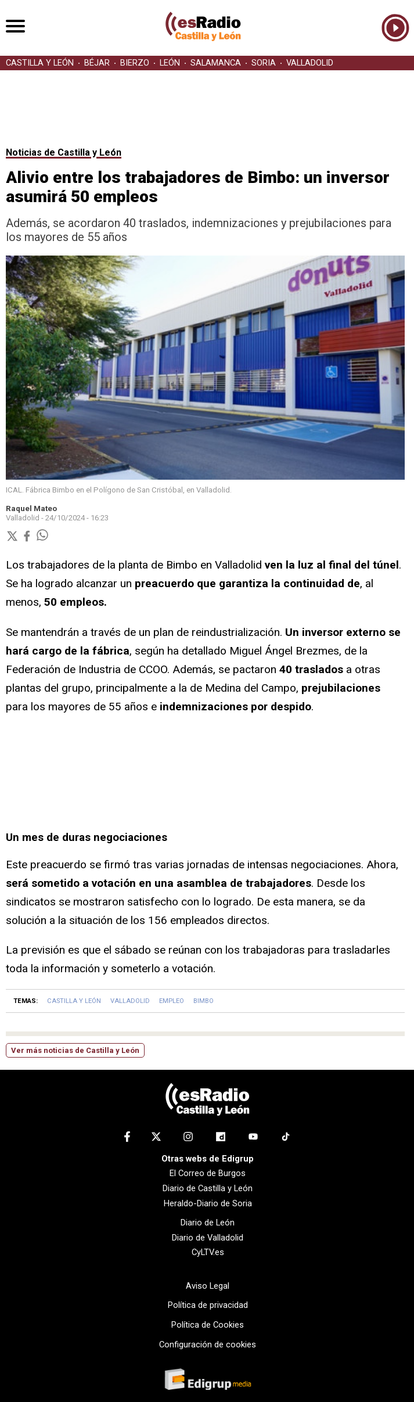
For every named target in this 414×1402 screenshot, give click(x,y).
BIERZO (134, 63)
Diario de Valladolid (207, 1237)
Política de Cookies (207, 1325)
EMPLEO (171, 1001)
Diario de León (208, 1222)
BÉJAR (97, 63)
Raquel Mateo (31, 508)
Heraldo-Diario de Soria (208, 1203)
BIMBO (203, 1001)
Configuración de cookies (207, 1344)
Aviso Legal (207, 1286)
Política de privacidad (208, 1305)
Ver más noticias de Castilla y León (75, 1050)
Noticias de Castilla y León (63, 152)
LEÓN (170, 63)
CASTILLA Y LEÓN (40, 63)
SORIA (263, 63)
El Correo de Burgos (208, 1173)
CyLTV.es (208, 1252)
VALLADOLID (309, 63)
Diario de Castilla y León (208, 1188)
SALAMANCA (215, 63)
